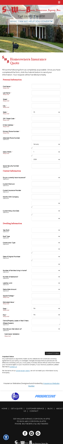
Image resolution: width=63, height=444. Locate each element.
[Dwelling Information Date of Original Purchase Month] (46, 249)
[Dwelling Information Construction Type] (46, 242)
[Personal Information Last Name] (46, 92)
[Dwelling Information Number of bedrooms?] (46, 276)
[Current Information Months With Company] (46, 196)
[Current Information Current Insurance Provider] (46, 190)
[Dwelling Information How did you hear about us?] (46, 328)
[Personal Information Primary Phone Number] (46, 131)
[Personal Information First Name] (46, 86)
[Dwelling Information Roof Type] (46, 236)
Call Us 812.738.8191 (31, 16)
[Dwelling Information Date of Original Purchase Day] (46, 256)
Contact (34, 411)
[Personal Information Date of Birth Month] (46, 144)
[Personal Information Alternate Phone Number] (46, 137)
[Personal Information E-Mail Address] (46, 125)
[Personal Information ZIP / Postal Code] (46, 118)
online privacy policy (23, 371)
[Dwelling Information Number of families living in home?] (46, 270)
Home (4, 408)
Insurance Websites (12, 383)
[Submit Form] (52, 353)
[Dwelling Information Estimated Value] (46, 302)
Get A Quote (17, 408)
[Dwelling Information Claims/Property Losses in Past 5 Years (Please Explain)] (46, 322)
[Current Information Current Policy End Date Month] (46, 203)
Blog (50, 408)
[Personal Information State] (46, 112)
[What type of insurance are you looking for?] (31, 21)
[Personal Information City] (46, 105)
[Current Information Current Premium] (46, 183)
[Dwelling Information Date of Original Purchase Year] (46, 264)
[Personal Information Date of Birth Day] (46, 151)
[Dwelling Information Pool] (46, 314)
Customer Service (35, 408)
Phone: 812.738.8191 (23, 424)
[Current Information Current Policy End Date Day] (46, 210)
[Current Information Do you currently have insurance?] (46, 177)
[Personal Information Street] (46, 99)
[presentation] (24, 342)
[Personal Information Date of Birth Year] (46, 159)
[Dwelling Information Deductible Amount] (46, 289)
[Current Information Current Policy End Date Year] (46, 218)
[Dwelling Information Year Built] (46, 230)
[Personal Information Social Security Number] (46, 165)
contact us (13, 367)
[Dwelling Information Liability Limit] (46, 283)
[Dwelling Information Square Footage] (46, 295)
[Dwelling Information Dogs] (46, 308)
